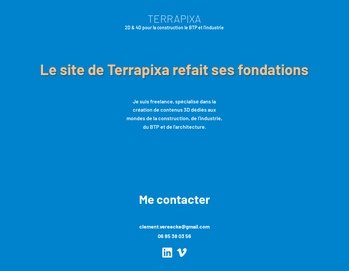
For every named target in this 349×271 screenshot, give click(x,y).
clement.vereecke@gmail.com (174, 226)
